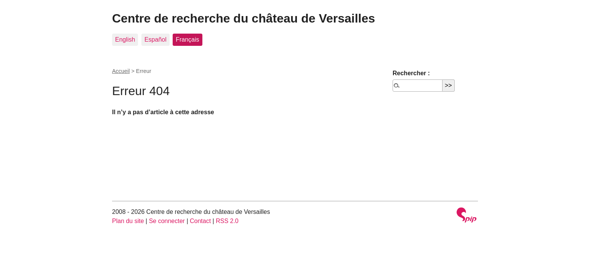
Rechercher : (411, 73)
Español (155, 39)
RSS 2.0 (227, 221)
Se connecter (167, 221)
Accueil (121, 71)
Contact (200, 221)
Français (187, 39)
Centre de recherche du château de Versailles (243, 18)
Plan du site (128, 221)
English (125, 39)
